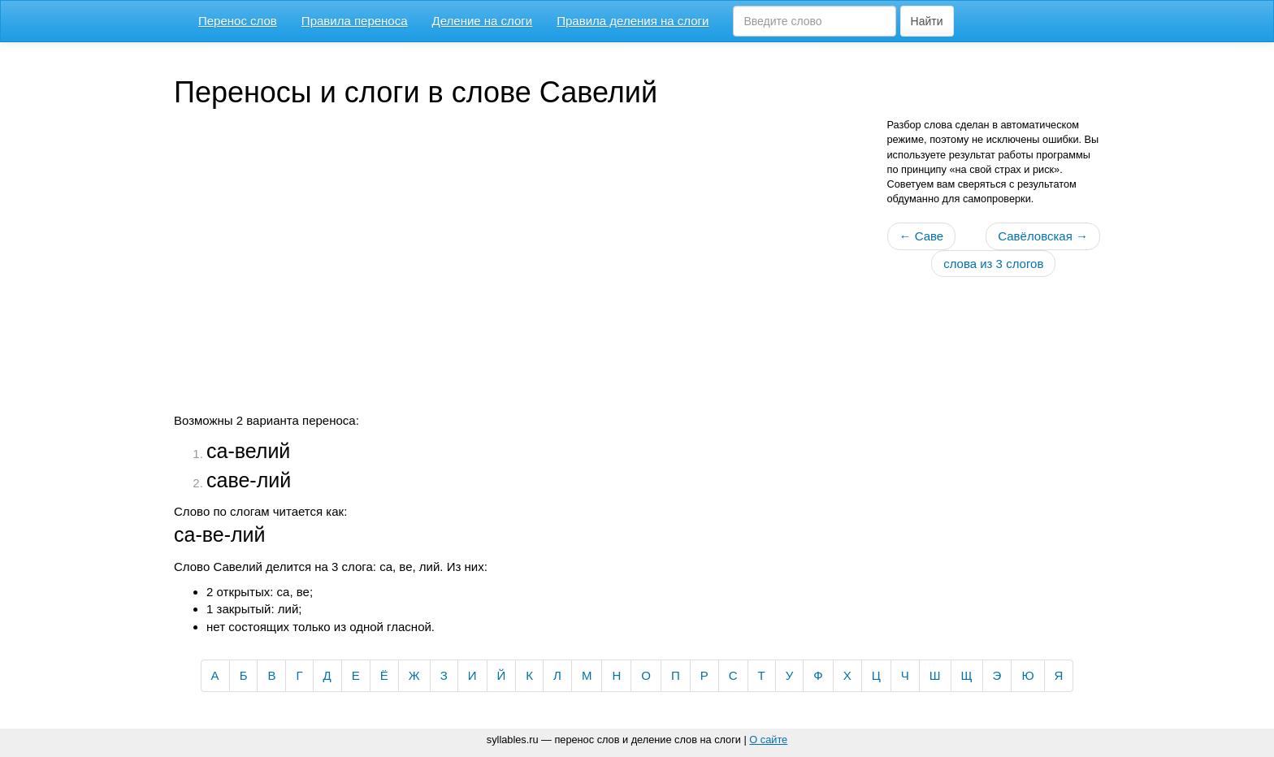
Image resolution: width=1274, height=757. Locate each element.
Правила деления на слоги (632, 21)
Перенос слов (237, 21)
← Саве (921, 236)
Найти (927, 21)
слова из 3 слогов (993, 263)
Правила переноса (354, 21)
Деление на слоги (482, 21)
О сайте (768, 739)
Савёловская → (1043, 236)
